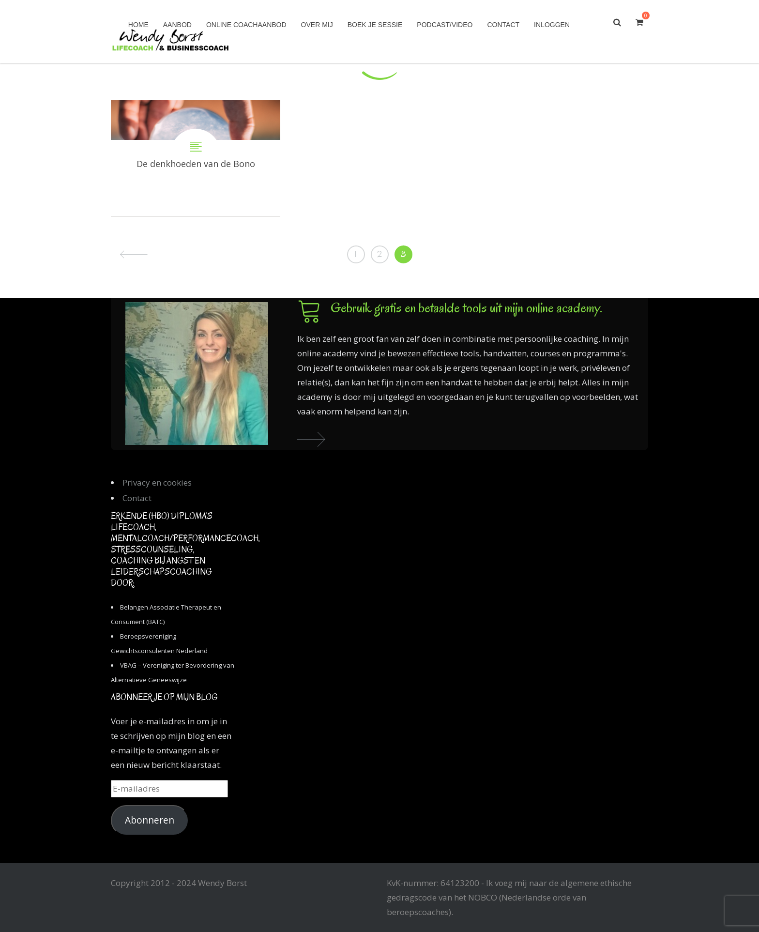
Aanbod (177, 25)
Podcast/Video (444, 25)
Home (138, 25)
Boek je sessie (375, 25)
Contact (503, 25)
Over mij (317, 25)
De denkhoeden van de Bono (195, 158)
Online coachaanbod (246, 25)
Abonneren (149, 820)
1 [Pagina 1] (356, 254)
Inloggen (552, 25)
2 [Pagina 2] (379, 254)
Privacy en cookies (157, 482)
